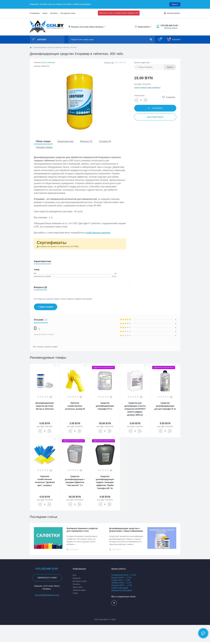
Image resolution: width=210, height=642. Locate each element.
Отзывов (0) (105, 141)
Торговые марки (79, 590)
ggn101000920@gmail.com (47, 595)
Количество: (140, 96)
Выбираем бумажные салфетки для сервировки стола (82, 529)
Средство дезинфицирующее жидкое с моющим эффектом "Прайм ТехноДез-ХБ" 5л (105, 482)
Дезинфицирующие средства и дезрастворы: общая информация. (126, 529)
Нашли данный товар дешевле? (147, 87)
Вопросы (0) (86, 141)
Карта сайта (78, 587)
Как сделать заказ (68, 13)
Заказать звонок (170, 28)
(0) (112, 63)
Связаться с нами (47, 578)
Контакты (54, 13)
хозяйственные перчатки (97, 232)
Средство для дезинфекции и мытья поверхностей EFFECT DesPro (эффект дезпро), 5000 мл (135, 409)
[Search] (151, 39)
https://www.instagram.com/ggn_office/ (114, 603)
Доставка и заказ (80, 581)
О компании (35, 13)
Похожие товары (44, 147)
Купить (170, 67)
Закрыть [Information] (174, 4)
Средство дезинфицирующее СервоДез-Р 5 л (105, 406)
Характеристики (65, 141)
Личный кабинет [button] (172, 13)
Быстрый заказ (155, 117)
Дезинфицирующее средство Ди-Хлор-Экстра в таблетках (45, 406)
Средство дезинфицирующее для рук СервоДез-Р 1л (165, 406)
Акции (44, 13)
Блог (75, 575)
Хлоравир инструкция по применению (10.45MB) (59, 246)
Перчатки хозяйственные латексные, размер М (75, 406)
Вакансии (77, 578)
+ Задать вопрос (45, 307)
